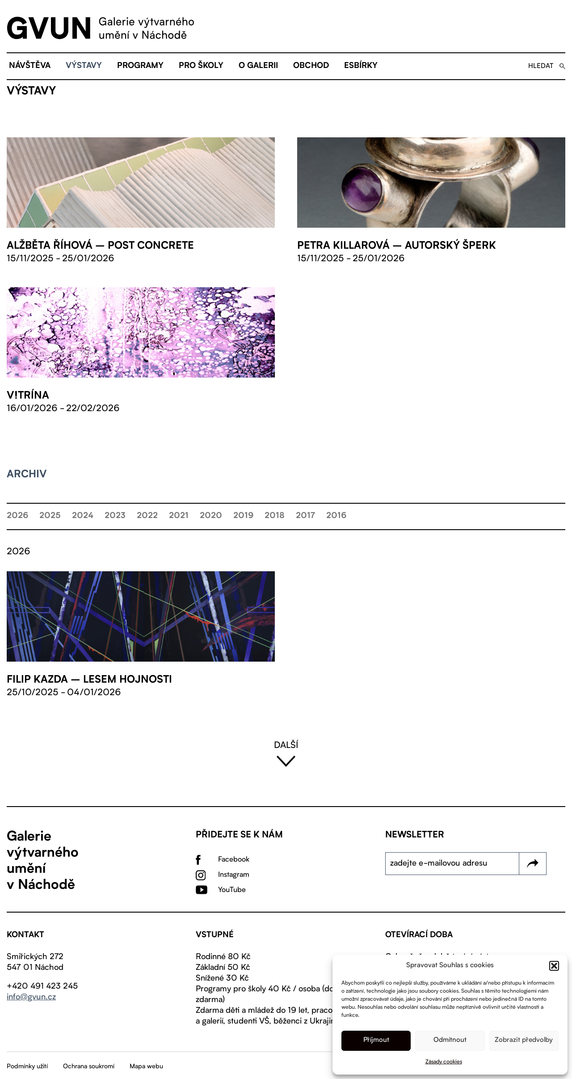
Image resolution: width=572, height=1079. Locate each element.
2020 (211, 516)
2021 (179, 516)
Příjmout (376, 1040)
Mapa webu (146, 1066)
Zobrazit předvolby (524, 1040)
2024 (82, 516)
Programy (140, 66)
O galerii (258, 66)
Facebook (233, 859)
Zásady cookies (443, 1062)
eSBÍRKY (361, 66)
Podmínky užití (27, 1066)
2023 (115, 516)
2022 (147, 516)
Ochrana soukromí (88, 1066)
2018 (275, 516)
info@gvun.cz (31, 997)
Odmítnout (450, 1040)
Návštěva (29, 66)
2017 (305, 516)
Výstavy (84, 66)
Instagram (233, 875)
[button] (554, 965)
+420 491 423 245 (42, 986)
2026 (17, 516)
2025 (50, 516)
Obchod (311, 66)
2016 (336, 516)
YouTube (232, 890)
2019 (243, 516)
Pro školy (201, 66)
